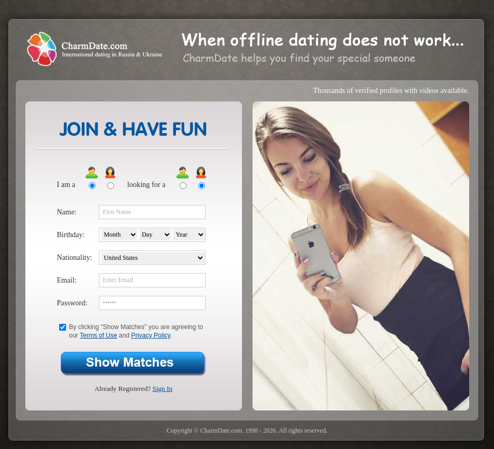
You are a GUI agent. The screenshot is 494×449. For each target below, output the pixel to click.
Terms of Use (98, 335)
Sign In (162, 388)
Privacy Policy (150, 335)
